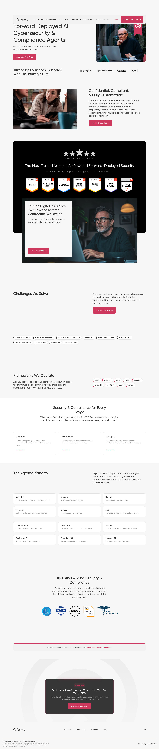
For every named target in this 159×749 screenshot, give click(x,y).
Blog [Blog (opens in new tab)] (105, 729)
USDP (121, 385)
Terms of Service (151, 744)
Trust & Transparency (23, 342)
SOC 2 (97, 380)
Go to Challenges (38, 251)
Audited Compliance (23, 337)
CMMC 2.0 (98, 385)
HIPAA (127, 380)
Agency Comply (101, 19)
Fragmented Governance (44, 337)
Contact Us (67, 729)
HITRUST (131, 385)
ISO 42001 (110, 385)
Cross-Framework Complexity (69, 337)
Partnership (81, 729)
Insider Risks (55, 342)
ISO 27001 (107, 380)
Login (117, 19)
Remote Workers (71, 342)
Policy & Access (124, 337)
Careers (94, 729)
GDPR (118, 380)
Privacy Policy (142, 744)
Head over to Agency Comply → (99, 647)
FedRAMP (137, 380)
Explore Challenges (104, 310)
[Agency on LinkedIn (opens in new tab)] (145, 729)
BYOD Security (41, 342)
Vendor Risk (89, 337)
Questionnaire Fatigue (106, 337)
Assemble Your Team (132, 19)
